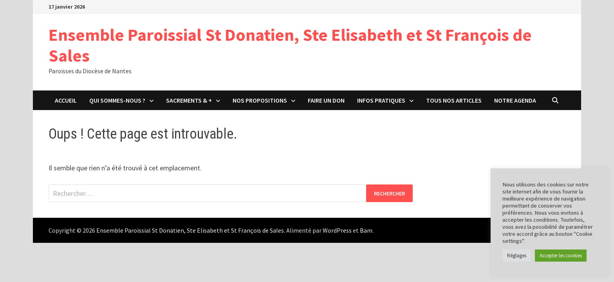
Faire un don (326, 100)
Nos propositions (260, 100)
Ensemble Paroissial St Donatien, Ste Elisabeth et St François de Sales (290, 45)
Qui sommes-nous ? (117, 100)
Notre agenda (515, 100)
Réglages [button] (516, 255)
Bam (366, 230)
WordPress (337, 230)
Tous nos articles (454, 100)
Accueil (66, 100)
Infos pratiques (381, 100)
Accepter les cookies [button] (561, 255)
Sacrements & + (189, 100)
